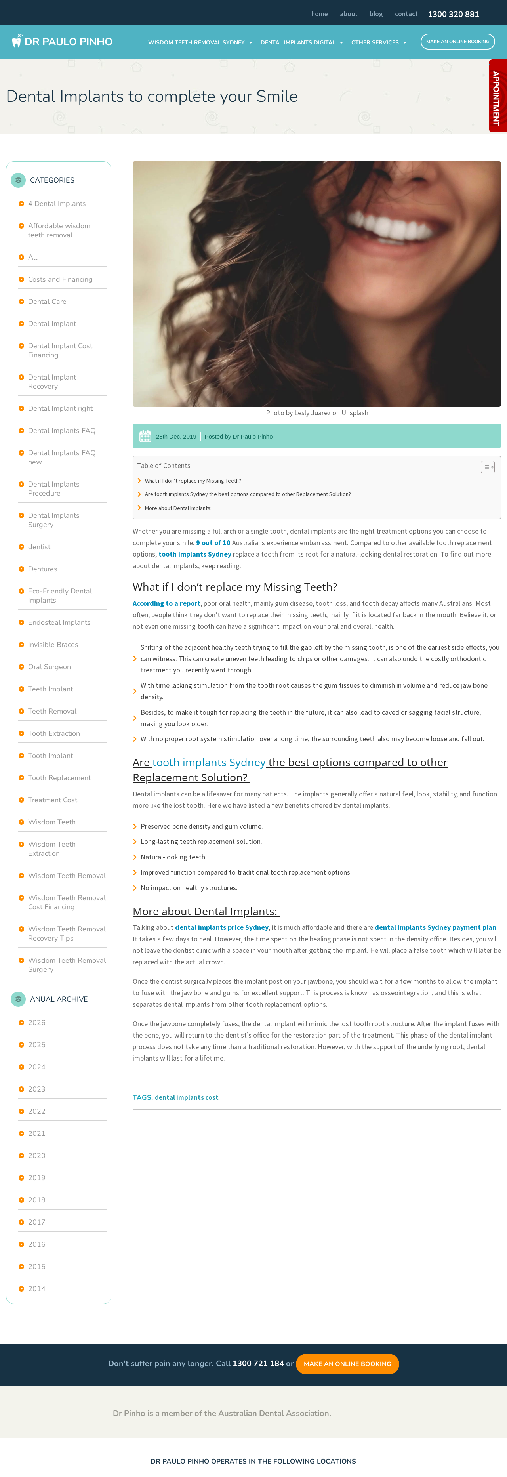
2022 (37, 1111)
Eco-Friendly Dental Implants (60, 595)
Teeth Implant (50, 689)
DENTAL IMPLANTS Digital (298, 42)
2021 (37, 1133)
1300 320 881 (453, 15)
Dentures (42, 569)
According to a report (166, 603)
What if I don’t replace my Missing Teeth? (193, 480)
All (32, 257)
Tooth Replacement (59, 777)
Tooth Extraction (54, 733)
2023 (37, 1089)
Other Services (375, 42)
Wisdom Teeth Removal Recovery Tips (67, 933)
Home (319, 14)
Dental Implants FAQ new (62, 457)
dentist (39, 546)
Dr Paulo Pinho (68, 42)
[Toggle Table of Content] (484, 467)
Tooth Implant (50, 755)
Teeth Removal (52, 711)
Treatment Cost (52, 800)
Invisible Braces (53, 644)
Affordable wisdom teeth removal (59, 230)
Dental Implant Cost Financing (60, 350)
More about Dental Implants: (179, 507)
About (349, 14)
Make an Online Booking (347, 1364)
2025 (37, 1045)
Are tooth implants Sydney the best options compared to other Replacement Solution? (248, 494)
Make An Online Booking (458, 41)
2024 (37, 1067)
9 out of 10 (213, 542)
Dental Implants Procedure (54, 488)
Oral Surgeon (49, 667)
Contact (406, 14)
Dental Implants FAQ (62, 430)
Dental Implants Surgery (54, 520)
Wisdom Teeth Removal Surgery (67, 965)
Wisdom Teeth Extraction (52, 849)
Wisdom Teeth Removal (67, 875)
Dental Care (47, 301)
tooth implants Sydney (194, 554)
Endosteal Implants (59, 622)
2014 (37, 1289)
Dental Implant (52, 323)
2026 (37, 1022)
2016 (37, 1244)
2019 (37, 1178)
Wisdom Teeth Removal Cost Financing (67, 902)
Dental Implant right (60, 408)
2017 (37, 1222)
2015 (37, 1266)
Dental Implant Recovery (52, 381)
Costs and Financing (60, 279)
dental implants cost (187, 1097)
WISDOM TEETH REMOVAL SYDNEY (196, 42)
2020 (37, 1155)
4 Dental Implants (57, 203)
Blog (376, 14)
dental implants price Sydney (222, 927)
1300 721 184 (258, 1363)
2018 (37, 1200)
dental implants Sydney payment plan (435, 927)
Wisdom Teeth (52, 822)
